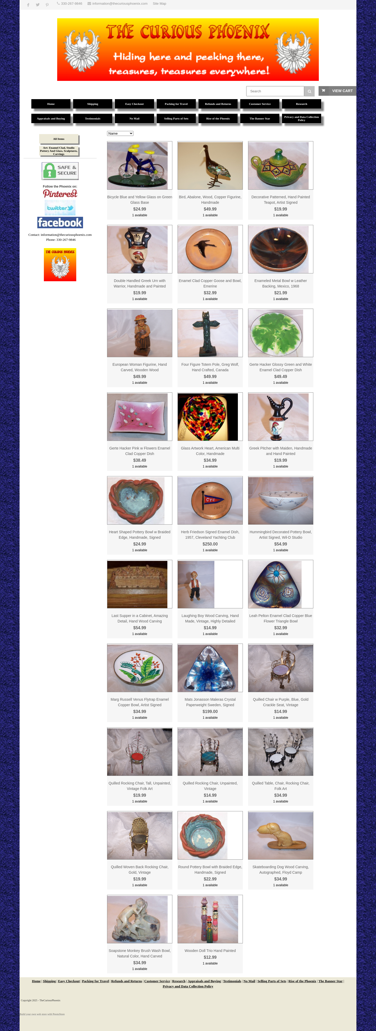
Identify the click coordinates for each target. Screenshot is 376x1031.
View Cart (342, 91)
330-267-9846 (71, 3)
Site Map (159, 3)
